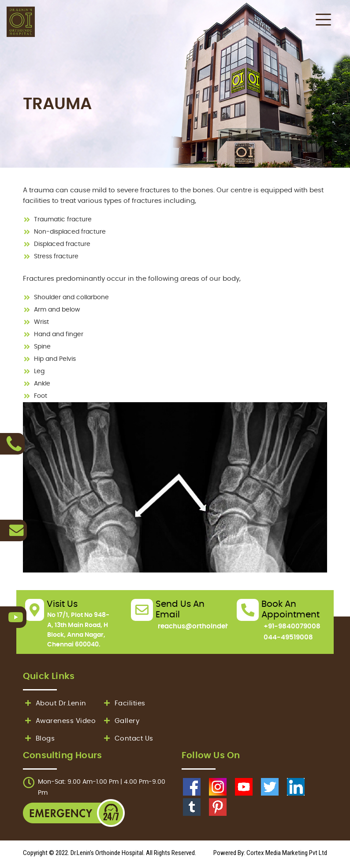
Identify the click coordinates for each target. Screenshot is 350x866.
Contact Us (127, 738)
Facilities (123, 703)
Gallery (120, 721)
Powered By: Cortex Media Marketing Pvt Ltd (270, 853)
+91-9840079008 (292, 626)
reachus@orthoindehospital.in (209, 626)
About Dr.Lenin (54, 703)
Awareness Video (59, 721)
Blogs (39, 738)
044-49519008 (288, 637)
